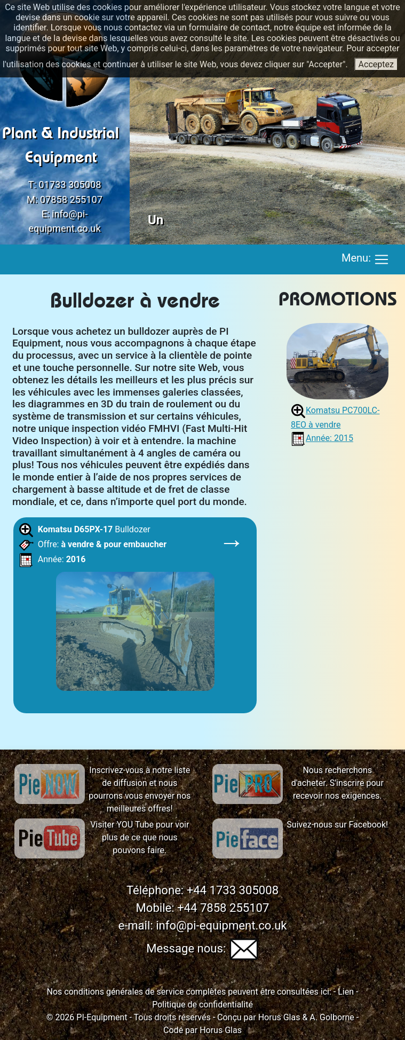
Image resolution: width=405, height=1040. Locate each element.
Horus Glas (279, 1017)
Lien (345, 992)
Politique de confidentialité (202, 1004)
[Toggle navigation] (381, 259)
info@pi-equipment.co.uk (221, 925)
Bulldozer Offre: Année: (131, 609)
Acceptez (376, 64)
